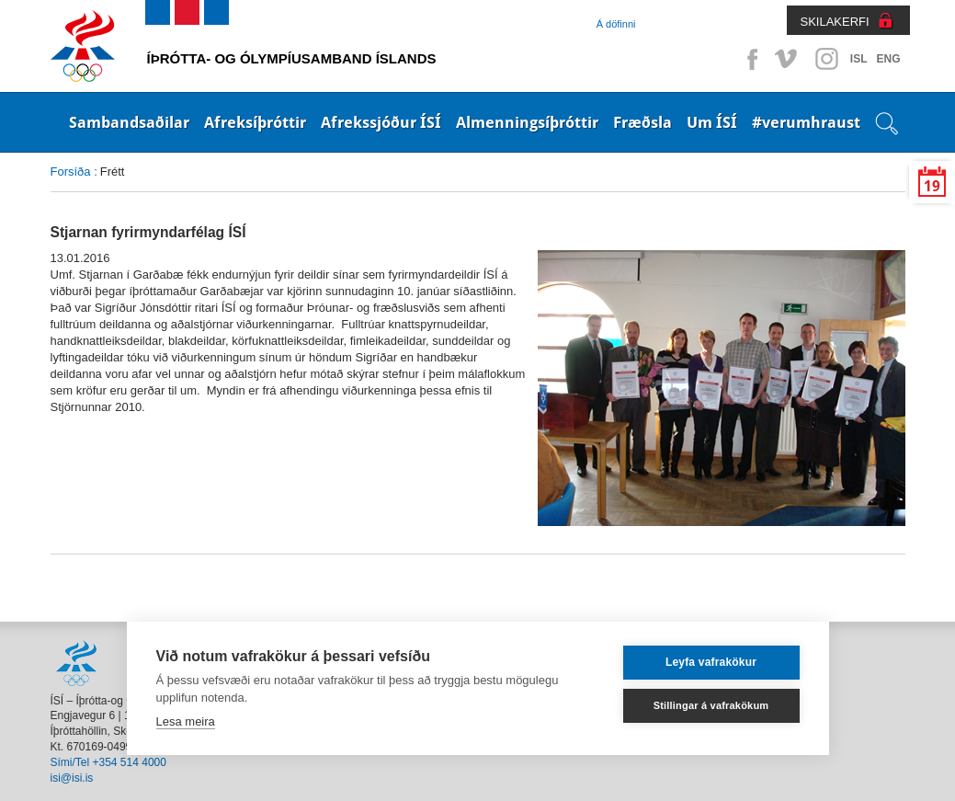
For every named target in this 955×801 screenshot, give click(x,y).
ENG (888, 58)
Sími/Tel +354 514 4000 (108, 762)
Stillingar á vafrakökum (711, 705)
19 (932, 186)
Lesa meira (185, 721)
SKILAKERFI (835, 22)
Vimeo (787, 59)
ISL (859, 58)
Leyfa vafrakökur (710, 662)
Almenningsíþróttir (527, 122)
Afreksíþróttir (255, 122)
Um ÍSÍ (712, 122)
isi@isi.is (72, 778)
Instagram (826, 59)
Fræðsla (642, 122)
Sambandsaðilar (129, 122)
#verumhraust (806, 122)
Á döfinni (616, 23)
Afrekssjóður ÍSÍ (381, 122)
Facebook (749, 59)
